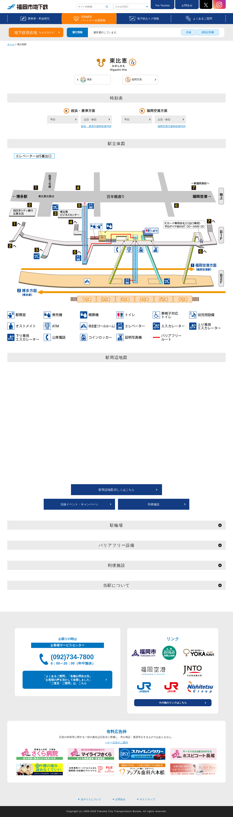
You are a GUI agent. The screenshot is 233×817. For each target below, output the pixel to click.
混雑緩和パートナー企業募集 (93, 18)
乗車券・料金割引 (39, 18)
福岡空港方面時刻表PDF (172, 126)
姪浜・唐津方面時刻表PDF (96, 126)
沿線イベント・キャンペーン (79, 504)
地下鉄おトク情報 (148, 18)
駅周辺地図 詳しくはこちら (116, 489)
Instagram (219, 4)
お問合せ (186, 5)
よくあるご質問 (202, 18)
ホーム (10, 44)
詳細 (188, 32)
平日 (52, 119)
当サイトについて (89, 799)
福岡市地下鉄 (27, 6)
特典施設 (153, 504)
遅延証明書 (207, 32)
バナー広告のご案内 (116, 742)
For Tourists (162, 5)
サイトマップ (146, 799)
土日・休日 (90, 119)
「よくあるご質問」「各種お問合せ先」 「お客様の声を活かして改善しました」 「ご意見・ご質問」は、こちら (67, 680)
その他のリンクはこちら (173, 702)
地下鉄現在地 (34, 32)
